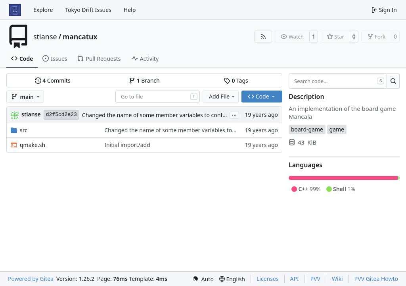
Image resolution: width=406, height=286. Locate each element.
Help (130, 10)
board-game (307, 129)
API (294, 278)
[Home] (15, 10)
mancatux (80, 37)
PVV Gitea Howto (376, 278)
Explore (43, 10)
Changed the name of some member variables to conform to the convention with (187, 115)
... (234, 114)
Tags (236, 80)
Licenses (268, 278)
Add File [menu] (222, 96)
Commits (53, 80)
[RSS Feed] (263, 37)
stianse (45, 37)
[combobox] (157, 96)
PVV (315, 278)
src (23, 130)
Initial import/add (127, 145)
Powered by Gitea (31, 278)
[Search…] (393, 81)
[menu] (203, 279)
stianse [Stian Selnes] (31, 114)
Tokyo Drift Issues (88, 10)
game (336, 129)
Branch (144, 80)
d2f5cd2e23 (61, 115)
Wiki (337, 278)
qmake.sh (32, 145)
